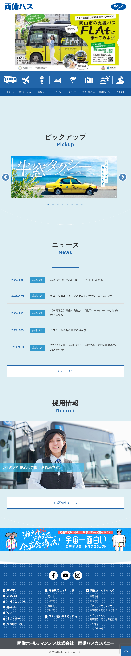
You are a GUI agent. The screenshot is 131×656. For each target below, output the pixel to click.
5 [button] (67, 204)
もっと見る (66, 371)
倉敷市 (51, 605)
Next (122, 42)
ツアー (11, 613)
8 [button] (81, 204)
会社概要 (94, 624)
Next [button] (123, 177)
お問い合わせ (96, 628)
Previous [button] (6, 177)
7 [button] (77, 204)
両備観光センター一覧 (62, 590)
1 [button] (48, 204)
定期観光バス (15, 624)
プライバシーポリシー (101, 605)
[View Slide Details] (65, 42)
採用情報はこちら (66, 502)
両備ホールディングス (103, 590)
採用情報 (94, 596)
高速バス (12, 596)
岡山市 (51, 596)
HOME (11, 590)
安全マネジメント (99, 614)
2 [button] (53, 204)
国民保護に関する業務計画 (103, 619)
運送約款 (94, 601)
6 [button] (72, 204)
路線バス (12, 607)
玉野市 (51, 601)
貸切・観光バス (16, 618)
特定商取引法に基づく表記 (103, 610)
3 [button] (57, 204)
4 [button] (62, 204)
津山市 (51, 610)
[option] (64, 177)
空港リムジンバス (17, 601)
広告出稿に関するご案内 (63, 616)
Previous (8, 42)
